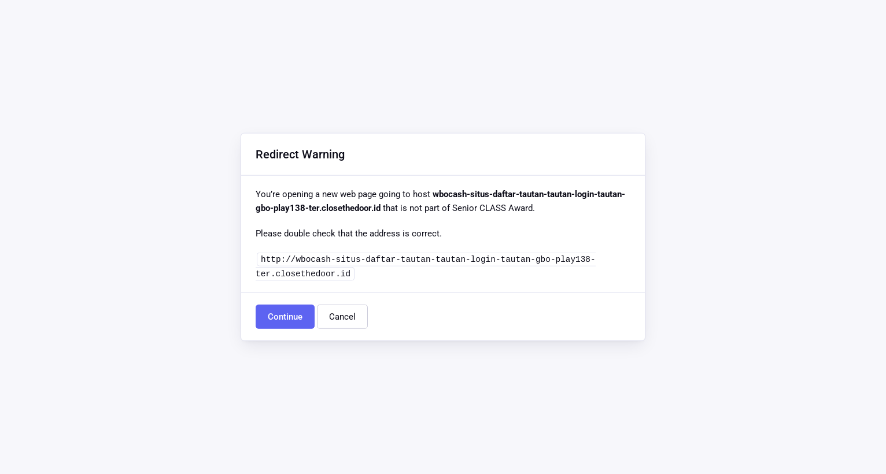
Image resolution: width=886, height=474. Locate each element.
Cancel (342, 317)
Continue (285, 317)
